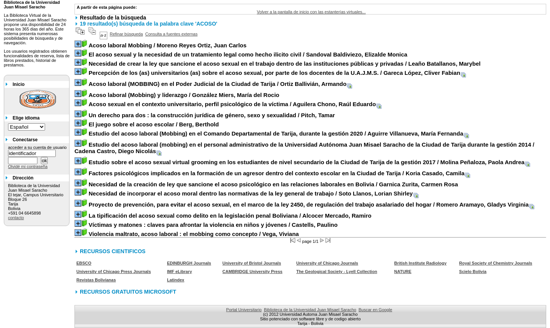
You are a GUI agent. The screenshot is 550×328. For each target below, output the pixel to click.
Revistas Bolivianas (96, 280)
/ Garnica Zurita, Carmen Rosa (273, 184)
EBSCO (83, 263)
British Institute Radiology (420, 263)
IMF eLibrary (179, 271)
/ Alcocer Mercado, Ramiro (230, 215)
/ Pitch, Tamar (212, 115)
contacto (16, 217)
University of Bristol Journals (251, 263)
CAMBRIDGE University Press (252, 271)
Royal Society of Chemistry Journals (495, 263)
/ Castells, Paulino (213, 224)
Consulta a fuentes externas (171, 34)
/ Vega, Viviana (194, 234)
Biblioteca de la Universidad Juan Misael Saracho (310, 309)
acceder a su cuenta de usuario (37, 147)
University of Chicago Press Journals (113, 271)
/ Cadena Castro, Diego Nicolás (304, 147)
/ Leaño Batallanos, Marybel (284, 63)
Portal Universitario (244, 309)
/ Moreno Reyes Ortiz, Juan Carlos (167, 45)
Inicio (18, 84)
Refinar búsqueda (126, 34)
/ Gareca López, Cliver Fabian (274, 72)
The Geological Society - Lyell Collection (336, 271)
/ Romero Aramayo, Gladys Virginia (309, 204)
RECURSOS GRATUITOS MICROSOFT (128, 292)
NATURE (402, 271)
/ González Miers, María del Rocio (184, 95)
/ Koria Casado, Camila (276, 173)
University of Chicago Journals (327, 263)
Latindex (175, 280)
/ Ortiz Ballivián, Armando (217, 84)
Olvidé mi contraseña (27, 166)
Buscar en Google (375, 309)
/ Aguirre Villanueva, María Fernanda (276, 133)
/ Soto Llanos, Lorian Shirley (251, 193)
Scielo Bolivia (473, 271)
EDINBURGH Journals (189, 263)
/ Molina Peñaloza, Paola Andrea (306, 162)
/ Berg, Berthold (154, 124)
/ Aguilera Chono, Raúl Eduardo (232, 104)
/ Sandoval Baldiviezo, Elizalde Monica (248, 54)
